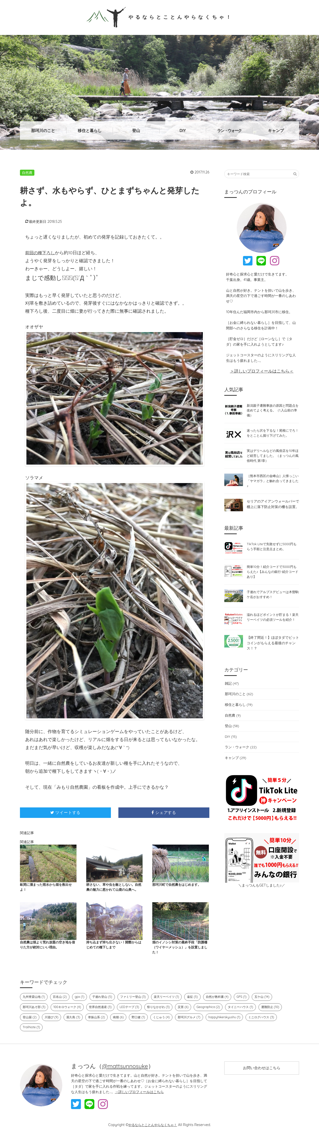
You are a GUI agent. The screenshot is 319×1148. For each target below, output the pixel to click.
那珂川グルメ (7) (196, 1025)
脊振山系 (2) (100, 1025)
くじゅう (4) (167, 1025)
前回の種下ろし (41, 252)
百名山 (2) (62, 1005)
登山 (136, 130)
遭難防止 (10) (281, 1015)
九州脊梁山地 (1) (35, 1005)
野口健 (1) (143, 1025)
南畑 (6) (122, 1025)
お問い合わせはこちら (262, 1076)
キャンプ (276, 130)
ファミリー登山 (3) (138, 1005)
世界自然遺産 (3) (104, 1015)
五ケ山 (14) (273, 1005)
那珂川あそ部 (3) (35, 1015)
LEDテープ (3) (135, 1015)
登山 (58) (231, 735)
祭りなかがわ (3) (165, 1015)
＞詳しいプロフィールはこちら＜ (262, 371)
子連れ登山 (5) (105, 1005)
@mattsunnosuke (126, 1074)
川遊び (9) (52, 1025)
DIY (182, 130)
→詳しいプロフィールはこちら (139, 1100)
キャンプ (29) (235, 767)
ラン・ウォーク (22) (240, 756)
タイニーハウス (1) (250, 1015)
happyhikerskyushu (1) (233, 1025)
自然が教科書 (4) (226, 1005)
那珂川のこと (43, 130)
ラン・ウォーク (229, 130)
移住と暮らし (90, 130)
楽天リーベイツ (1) (173, 1005)
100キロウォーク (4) (69, 1015)
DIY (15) (230, 746)
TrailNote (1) (32, 1035)
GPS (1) (252, 1005)
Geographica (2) (217, 1015)
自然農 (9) (232, 724)
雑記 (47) (231, 693)
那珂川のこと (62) (238, 703)
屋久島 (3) (75, 1025)
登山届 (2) (30, 1025)
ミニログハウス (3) (271, 1025)
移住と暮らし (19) (238, 714)
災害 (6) (191, 1015)
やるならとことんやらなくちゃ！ (159, 16)
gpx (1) (82, 1005)
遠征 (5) (200, 1005)
